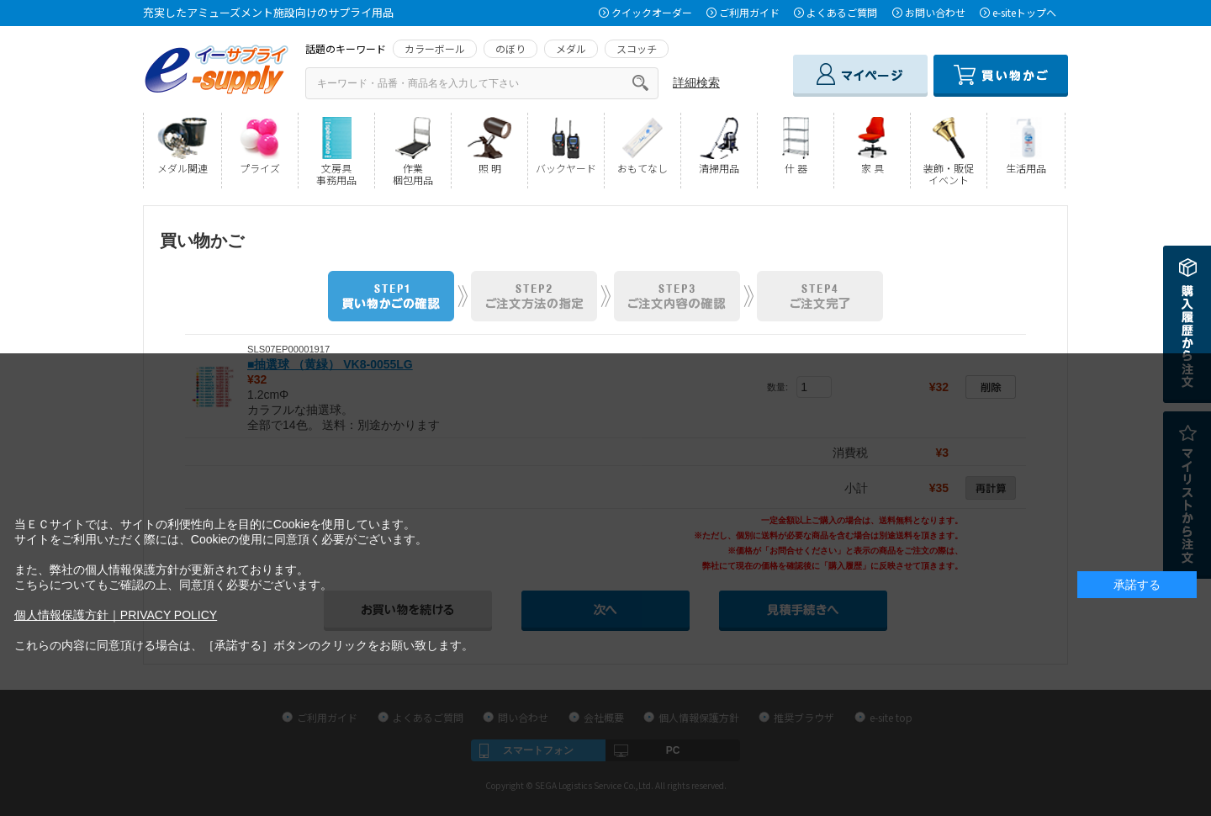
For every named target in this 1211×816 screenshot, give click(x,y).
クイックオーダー (651, 12)
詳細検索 (696, 82)
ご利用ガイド (749, 12)
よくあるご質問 (841, 12)
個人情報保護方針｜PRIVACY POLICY (115, 615)
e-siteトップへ (1024, 12)
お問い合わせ (935, 12)
